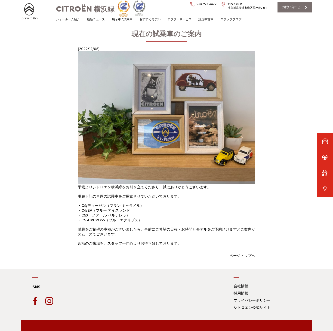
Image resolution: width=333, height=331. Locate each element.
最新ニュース (96, 19)
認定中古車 (205, 19)
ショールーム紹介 (68, 19)
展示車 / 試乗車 (122, 19)
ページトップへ (242, 255)
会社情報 (241, 286)
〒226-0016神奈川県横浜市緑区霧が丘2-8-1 (247, 5)
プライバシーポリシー (252, 300)
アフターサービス (179, 19)
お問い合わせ (291, 7)
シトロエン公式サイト (252, 307)
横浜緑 (85, 9)
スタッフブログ (230, 19)
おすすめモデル (149, 19)
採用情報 (241, 293)
